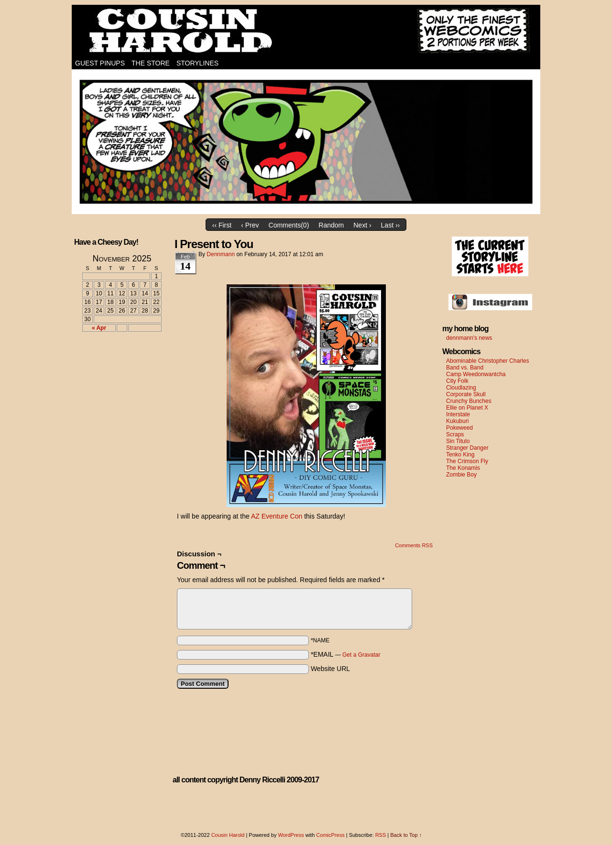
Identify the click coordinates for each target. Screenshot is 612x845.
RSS (380, 835)
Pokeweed (459, 427)
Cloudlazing (461, 387)
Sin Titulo (458, 441)
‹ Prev (250, 225)
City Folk (457, 381)
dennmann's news (469, 338)
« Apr (99, 328)
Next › (362, 225)
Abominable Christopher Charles (487, 361)
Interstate (458, 414)
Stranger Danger (467, 447)
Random (331, 225)
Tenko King (460, 454)
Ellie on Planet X (467, 407)
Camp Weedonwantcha (476, 374)
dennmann (221, 254)
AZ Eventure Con (276, 516)
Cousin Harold (306, 31)
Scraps (455, 434)
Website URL (330, 668)
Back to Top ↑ (406, 835)
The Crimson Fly (467, 461)
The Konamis (463, 468)
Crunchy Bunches (469, 401)
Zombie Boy (461, 474)
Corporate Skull (466, 394)
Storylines (197, 63)
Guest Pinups (100, 63)
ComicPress (330, 835)
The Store (150, 63)
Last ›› (390, 225)
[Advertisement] (116, 374)
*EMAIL (346, 654)
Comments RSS (414, 545)
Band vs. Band (464, 367)
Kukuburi (457, 421)
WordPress (291, 835)
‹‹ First (221, 225)
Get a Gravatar (361, 654)
